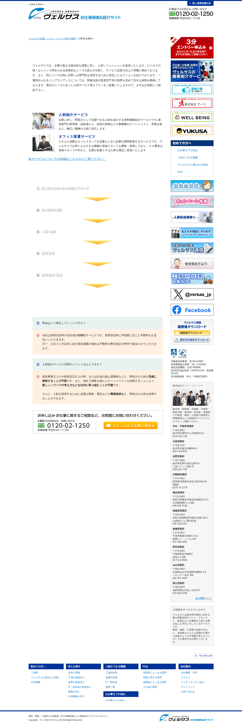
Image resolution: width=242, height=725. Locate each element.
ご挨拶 (34, 672)
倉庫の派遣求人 (76, 682)
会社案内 (199, 27)
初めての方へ (55, 27)
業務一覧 (110, 687)
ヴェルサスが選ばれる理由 (193, 164)
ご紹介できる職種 (113, 27)
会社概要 (35, 682)
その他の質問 (150, 687)
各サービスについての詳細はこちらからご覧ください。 (67, 159)
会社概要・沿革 (189, 672)
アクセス (185, 677)
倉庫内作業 (111, 677)
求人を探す (84, 27)
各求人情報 (74, 672)
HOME (35, 27)
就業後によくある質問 (154, 682)
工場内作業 (111, 672)
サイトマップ (188, 687)
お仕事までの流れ (141, 27)
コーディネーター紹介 (192, 682)
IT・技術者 (111, 682)
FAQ (170, 27)
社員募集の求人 (76, 696)
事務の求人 (74, 691)
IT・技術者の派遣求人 (80, 687)
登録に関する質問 (152, 677)
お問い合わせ (188, 691)
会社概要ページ (203, 598)
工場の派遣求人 (76, 677)
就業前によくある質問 (154, 672)
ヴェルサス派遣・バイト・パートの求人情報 (52, 38)
